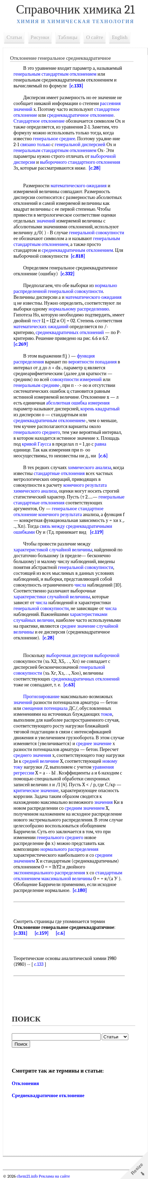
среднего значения (32, 755)
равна (101, 444)
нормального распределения (69, 849)
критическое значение (35, 790)
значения (103, 802)
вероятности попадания (92, 362)
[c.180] (80, 890)
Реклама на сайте (54, 1176)
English (120, 37)
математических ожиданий (40, 327)
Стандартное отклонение (39, 121)
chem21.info (27, 1176)
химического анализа (89, 467)
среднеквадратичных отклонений (70, 332)
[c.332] (67, 274)
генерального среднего (36, 432)
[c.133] (76, 86)
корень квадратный (100, 409)
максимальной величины (66, 879)
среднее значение (94, 744)
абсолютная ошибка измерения (78, 403)
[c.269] (20, 344)
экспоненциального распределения (49, 873)
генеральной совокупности (96, 233)
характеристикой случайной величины (52, 550)
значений (45, 221)
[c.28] (95, 168)
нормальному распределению (78, 309)
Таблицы (67, 37)
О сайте (94, 37)
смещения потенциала (44, 708)
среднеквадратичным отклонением (77, 250)
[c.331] (20, 933)
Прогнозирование (41, 697)
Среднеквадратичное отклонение (48, 1096)
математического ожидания (78, 186)
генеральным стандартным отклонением (54, 74)
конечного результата (85, 485)
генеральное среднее (54, 139)
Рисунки (40, 37)
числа (80, 585)
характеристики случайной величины (51, 597)
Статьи (14, 37)
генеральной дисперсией (80, 145)
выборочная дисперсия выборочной (83, 655)
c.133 (39, 964)
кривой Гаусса (36, 444)
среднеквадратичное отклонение (80, 115)
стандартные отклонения (59, 473)
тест (36, 321)
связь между (52, 526)
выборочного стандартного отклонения (80, 162)
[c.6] (103, 456)
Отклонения (25, 1083)
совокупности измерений (76, 379)
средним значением (84, 808)
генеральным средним (36, 385)
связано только (35, 145)
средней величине (40, 761)
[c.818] (78, 256)
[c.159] (42, 933)
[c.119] (97, 532)
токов (106, 714)
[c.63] (69, 685)
